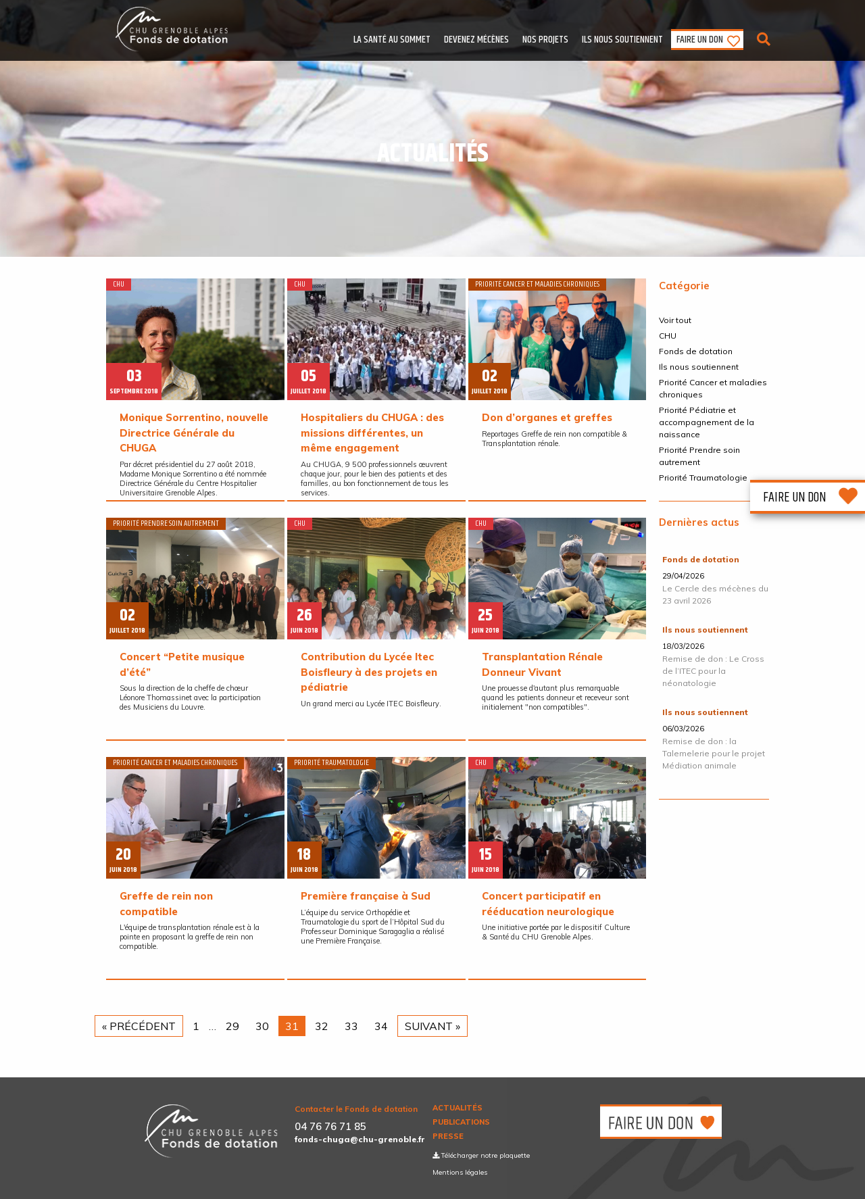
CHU (667, 336)
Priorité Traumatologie (703, 477)
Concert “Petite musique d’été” (182, 664)
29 (232, 1026)
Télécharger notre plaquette (481, 1155)
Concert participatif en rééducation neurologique (548, 903)
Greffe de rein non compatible (166, 903)
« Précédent (139, 1026)
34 (381, 1026)
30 (262, 1026)
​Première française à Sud (365, 895)
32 (321, 1026)
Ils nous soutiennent (622, 39)
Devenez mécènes (476, 39)
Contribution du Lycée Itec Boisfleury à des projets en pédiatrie (369, 671)
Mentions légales (459, 1172)
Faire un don (699, 39)
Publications (461, 1122)
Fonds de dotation (696, 351)
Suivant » (432, 1026)
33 (351, 1026)
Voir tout (675, 320)
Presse (448, 1136)
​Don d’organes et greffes (547, 417)
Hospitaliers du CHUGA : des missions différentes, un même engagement (372, 432)
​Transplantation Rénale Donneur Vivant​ (542, 664)
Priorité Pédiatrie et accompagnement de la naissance (706, 422)
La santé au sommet (391, 39)
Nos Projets (545, 39)
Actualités (457, 1108)
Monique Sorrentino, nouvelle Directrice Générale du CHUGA (194, 432)
